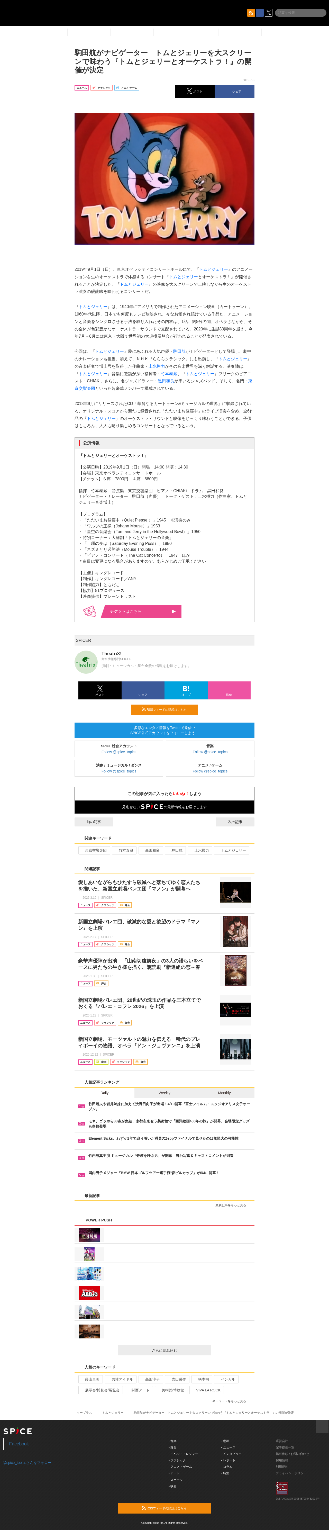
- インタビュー (231, 1454)
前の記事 (89, 822)
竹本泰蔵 (169, 374)
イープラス (84, 1413)
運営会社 (282, 1441)
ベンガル (225, 1379)
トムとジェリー (213, 269)
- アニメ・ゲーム (180, 1467)
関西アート (138, 1390)
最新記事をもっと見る (233, 1205)
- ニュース (228, 1447)
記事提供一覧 (285, 1447)
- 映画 (173, 1486)
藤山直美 (90, 1379)
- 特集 (225, 1473)
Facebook (19, 1443)
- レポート (228, 1460)
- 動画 (225, 1441)
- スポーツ (176, 1480)
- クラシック (177, 1460)
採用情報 (282, 1460)
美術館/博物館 (170, 1390)
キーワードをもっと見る (231, 1401)
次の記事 (240, 822)
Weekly (164, 1093)
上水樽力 (157, 366)
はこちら (143, 611)
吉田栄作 (176, 1379)
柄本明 (201, 1379)
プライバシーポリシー (291, 1473)
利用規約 (282, 1467)
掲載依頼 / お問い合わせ (292, 1454)
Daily (104, 1093)
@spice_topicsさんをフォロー (27, 1463)
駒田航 (179, 351)
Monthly (224, 1093)
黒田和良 (166, 381)
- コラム (226, 1467)
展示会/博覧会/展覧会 (100, 1390)
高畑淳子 (150, 1379)
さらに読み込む (179, 1350)
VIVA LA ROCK (206, 1390)
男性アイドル (120, 1379)
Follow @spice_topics (119, 752)
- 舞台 (173, 1447)
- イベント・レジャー (183, 1454)
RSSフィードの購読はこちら (168, 709)
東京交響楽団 (94, 850)
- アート (174, 1473)
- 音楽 (173, 1441)
